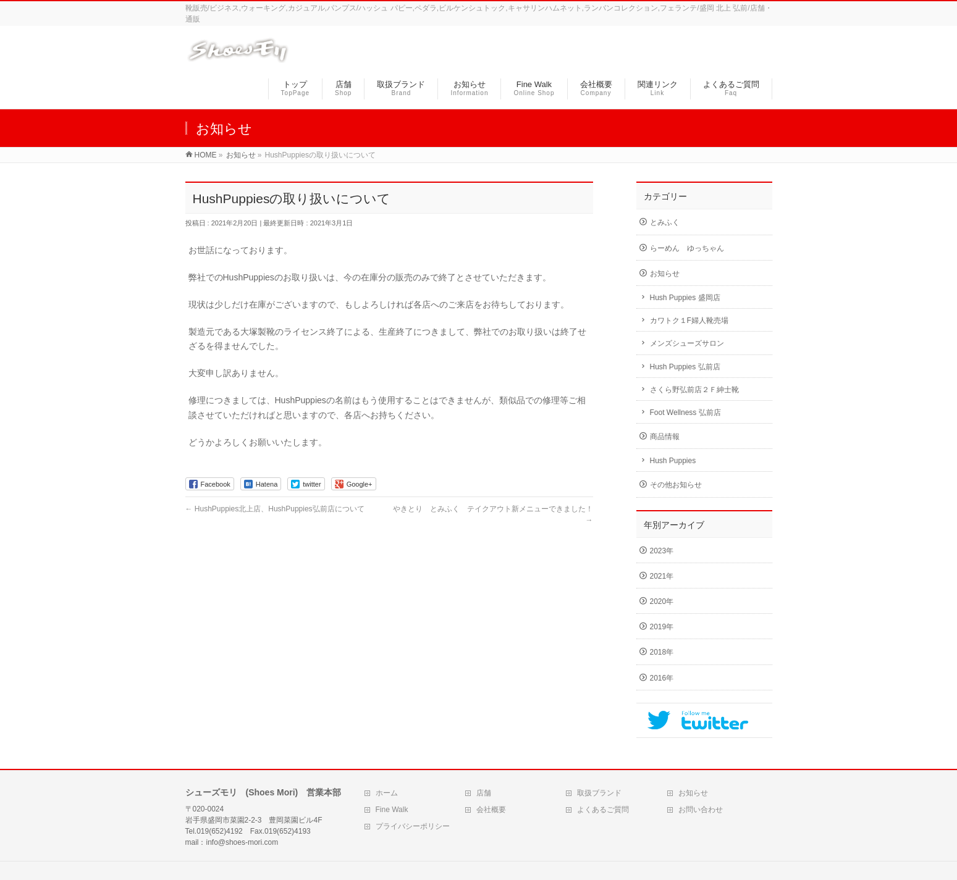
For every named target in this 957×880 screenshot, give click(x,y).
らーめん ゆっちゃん (687, 248)
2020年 (662, 601)
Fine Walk (392, 809)
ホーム (387, 793)
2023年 (662, 551)
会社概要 (491, 809)
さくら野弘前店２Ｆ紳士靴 (694, 389)
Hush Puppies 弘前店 (685, 366)
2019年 (662, 626)
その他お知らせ (676, 484)
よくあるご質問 (603, 809)
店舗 (483, 793)
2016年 (662, 678)
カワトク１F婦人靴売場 (689, 320)
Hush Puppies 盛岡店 (685, 297)
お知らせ (665, 273)
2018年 (662, 652)
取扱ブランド (599, 793)
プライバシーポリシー (413, 826)
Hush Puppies (673, 460)
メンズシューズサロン (687, 343)
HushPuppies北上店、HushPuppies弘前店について (275, 509)
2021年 (662, 576)
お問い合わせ (700, 809)
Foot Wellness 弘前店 (685, 412)
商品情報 (665, 436)
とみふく (665, 222)
